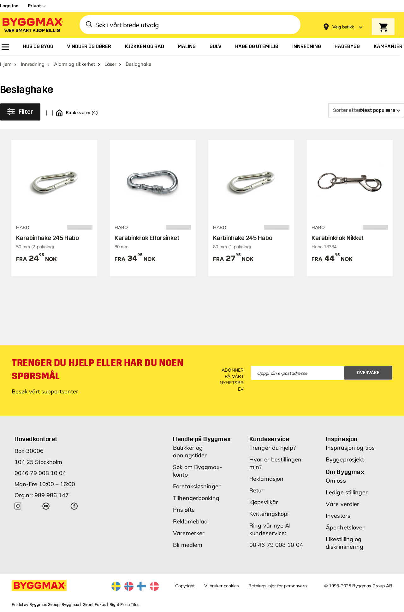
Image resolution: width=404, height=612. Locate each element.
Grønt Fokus (94, 605)
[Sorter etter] (366, 110)
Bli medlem (187, 544)
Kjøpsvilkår (263, 502)
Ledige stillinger (347, 492)
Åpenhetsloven (346, 527)
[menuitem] (5, 47)
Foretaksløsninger (197, 486)
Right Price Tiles (124, 605)
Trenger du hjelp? (272, 447)
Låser (110, 64)
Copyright (185, 586)
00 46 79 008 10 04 (276, 544)
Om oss (336, 480)
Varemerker (189, 533)
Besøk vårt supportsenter (45, 391)
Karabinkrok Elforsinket (147, 238)
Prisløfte (184, 509)
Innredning (33, 64)
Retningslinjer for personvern (277, 586)
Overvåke (368, 372)
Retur (256, 490)
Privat (34, 6)
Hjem (5, 64)
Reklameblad (190, 521)
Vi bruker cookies (221, 586)
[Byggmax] (32, 24)
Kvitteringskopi (269, 513)
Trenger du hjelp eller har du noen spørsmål (97, 369)
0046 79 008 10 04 (40, 473)
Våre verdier (342, 504)
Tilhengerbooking (196, 498)
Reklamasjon (266, 478)
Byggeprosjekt (345, 459)
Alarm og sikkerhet (74, 64)
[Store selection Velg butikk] (343, 27)
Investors (338, 515)
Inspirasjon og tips (350, 447)
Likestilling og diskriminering (344, 542)
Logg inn (9, 6)
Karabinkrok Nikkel (337, 238)
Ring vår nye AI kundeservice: (270, 529)
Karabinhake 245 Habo (47, 238)
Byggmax (70, 605)
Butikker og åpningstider (190, 451)
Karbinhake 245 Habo (242, 238)
